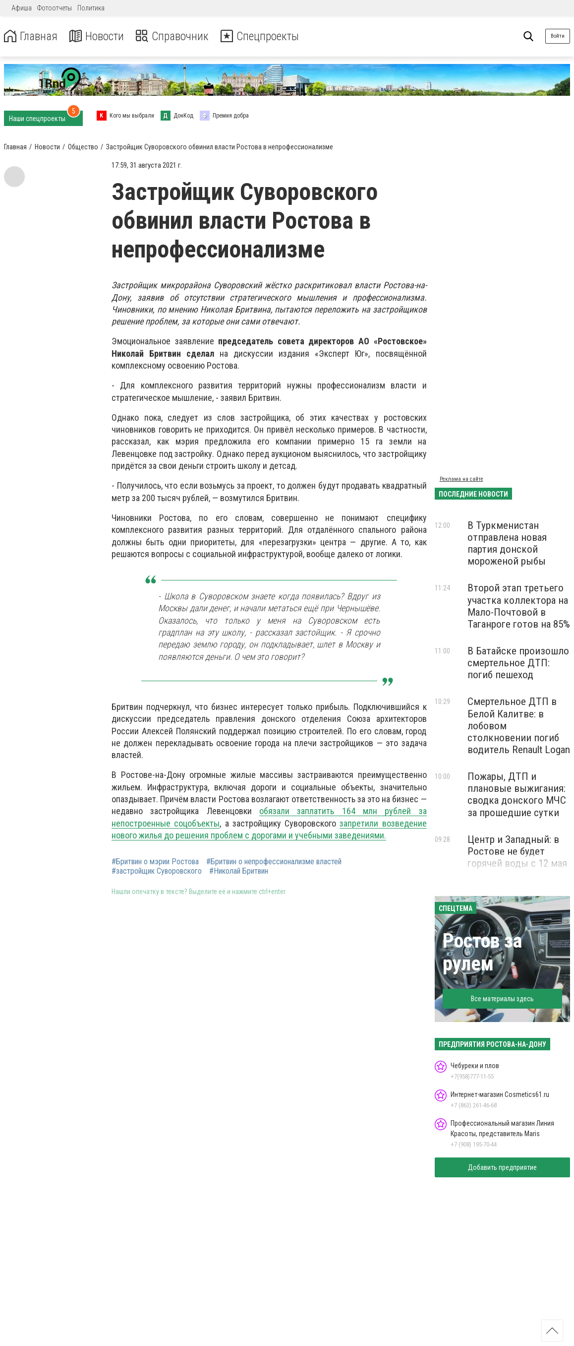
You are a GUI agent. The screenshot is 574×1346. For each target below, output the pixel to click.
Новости (98, 36)
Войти (558, 36)
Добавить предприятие (502, 1167)
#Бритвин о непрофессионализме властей (274, 861)
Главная (31, 36)
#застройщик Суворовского (157, 871)
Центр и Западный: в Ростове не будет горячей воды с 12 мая (517, 851)
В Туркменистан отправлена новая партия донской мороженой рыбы (507, 543)
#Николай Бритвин (238, 871)
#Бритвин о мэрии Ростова (155, 861)
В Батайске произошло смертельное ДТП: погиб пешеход (518, 663)
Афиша (21, 8)
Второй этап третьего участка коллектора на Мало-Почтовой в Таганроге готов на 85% (518, 606)
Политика (91, 8)
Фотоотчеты (54, 8)
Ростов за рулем (482, 952)
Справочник (175, 36)
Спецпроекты (264, 36)
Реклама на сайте (461, 479)
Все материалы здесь (502, 999)
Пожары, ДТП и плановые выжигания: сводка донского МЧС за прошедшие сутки (516, 794)
